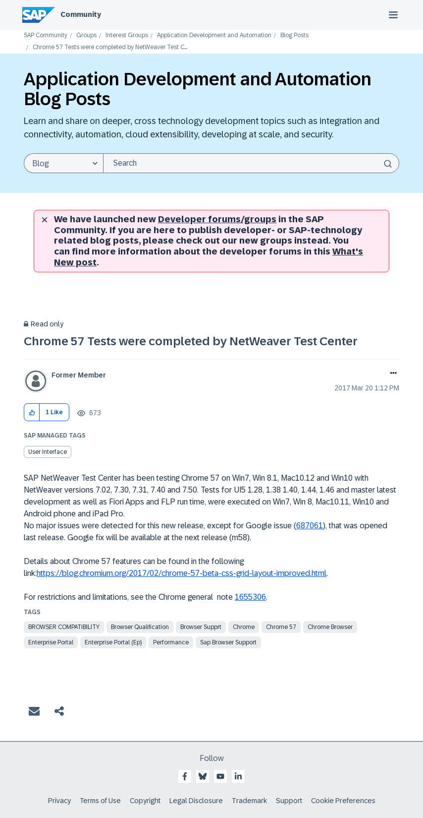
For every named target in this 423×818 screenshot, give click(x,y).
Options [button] (391, 374)
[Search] (251, 163)
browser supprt (200, 627)
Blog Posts (294, 35)
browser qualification (140, 627)
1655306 (250, 597)
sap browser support (228, 642)
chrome (244, 627)
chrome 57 (281, 627)
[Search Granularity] (63, 163)
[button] (32, 412)
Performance (171, 642)
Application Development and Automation (214, 35)
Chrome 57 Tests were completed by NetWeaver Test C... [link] (110, 47)
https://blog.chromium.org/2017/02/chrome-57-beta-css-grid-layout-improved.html (181, 573)
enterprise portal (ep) (113, 642)
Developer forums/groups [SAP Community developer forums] (217, 219)
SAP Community (45, 35)
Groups (86, 35)
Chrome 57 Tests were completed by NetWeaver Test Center (191, 341)
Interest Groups (127, 35)
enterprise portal (50, 642)
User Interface (47, 451)
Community (80, 14)
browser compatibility (64, 627)
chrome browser (330, 627)
